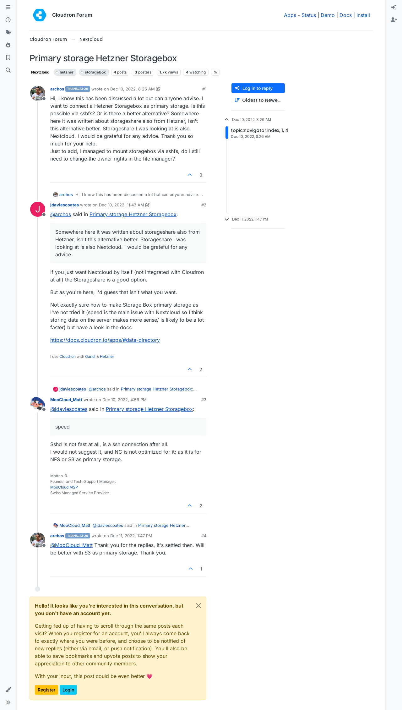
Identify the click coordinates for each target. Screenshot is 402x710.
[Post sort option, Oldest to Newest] (258, 100)
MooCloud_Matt (66, 399)
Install (363, 15)
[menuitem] (393, 8)
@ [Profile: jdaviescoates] (68, 409)
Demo (328, 15)
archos (57, 88)
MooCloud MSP (64, 487)
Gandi (90, 356)
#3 (203, 399)
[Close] (198, 605)
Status (309, 15)
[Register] (393, 20)
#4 (203, 535)
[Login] (393, 8)
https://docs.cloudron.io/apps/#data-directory (105, 340)
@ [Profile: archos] (60, 214)
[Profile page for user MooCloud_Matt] (37, 404)
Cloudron (67, 356)
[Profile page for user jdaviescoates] (37, 209)
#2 (203, 204)
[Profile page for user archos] (37, 93)
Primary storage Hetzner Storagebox (133, 214)
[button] (8, 690)
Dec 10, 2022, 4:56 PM (124, 399)
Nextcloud (40, 72)
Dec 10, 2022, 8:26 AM (132, 88)
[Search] (8, 70)
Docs (346, 15)
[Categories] (8, 8)
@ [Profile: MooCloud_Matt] (71, 545)
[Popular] (8, 45)
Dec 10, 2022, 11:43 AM (121, 204)
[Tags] (8, 33)
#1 (204, 88)
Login (68, 689)
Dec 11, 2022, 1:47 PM (131, 535)
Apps (290, 15)
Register (46, 689)
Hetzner (107, 356)
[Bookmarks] (8, 58)
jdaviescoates (64, 204)
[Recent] (8, 20)
